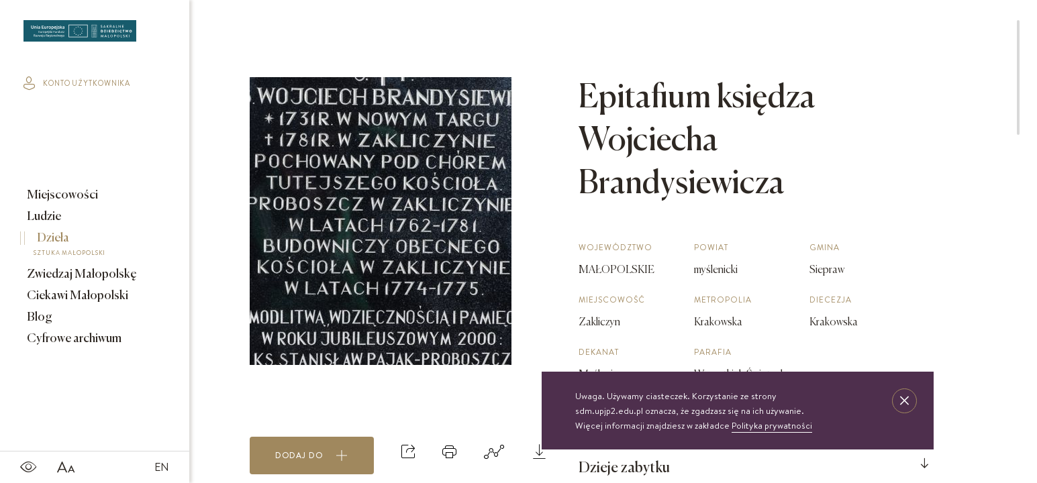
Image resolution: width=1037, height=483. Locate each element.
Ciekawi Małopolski (76, 296)
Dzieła (85, 246)
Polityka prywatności (772, 425)
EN (161, 467)
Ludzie (43, 217)
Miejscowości (61, 195)
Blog (38, 317)
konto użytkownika (76, 83)
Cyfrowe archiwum (73, 339)
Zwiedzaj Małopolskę (81, 274)
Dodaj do (311, 455)
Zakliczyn (599, 322)
